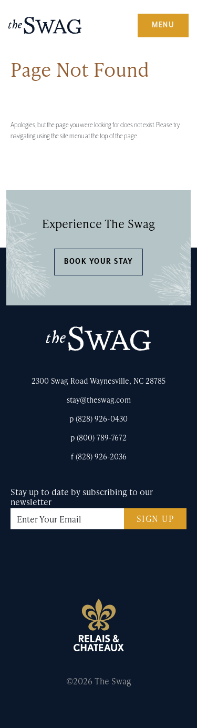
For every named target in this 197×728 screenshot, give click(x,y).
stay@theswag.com (99, 400)
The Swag (45, 29)
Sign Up (155, 518)
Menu (163, 25)
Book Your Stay (98, 261)
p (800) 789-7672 (98, 438)
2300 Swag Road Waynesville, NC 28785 (98, 381)
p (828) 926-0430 (98, 419)
